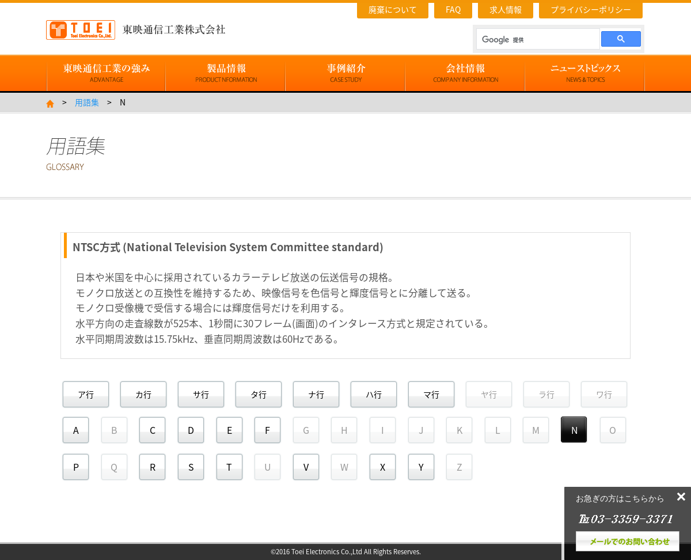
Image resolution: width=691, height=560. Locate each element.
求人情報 (505, 9)
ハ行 (374, 394)
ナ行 (316, 394)
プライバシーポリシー (590, 9)
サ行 (201, 394)
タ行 (258, 394)
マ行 (431, 394)
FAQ (453, 9)
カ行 (143, 394)
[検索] (537, 40)
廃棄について (393, 9)
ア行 (86, 394)
